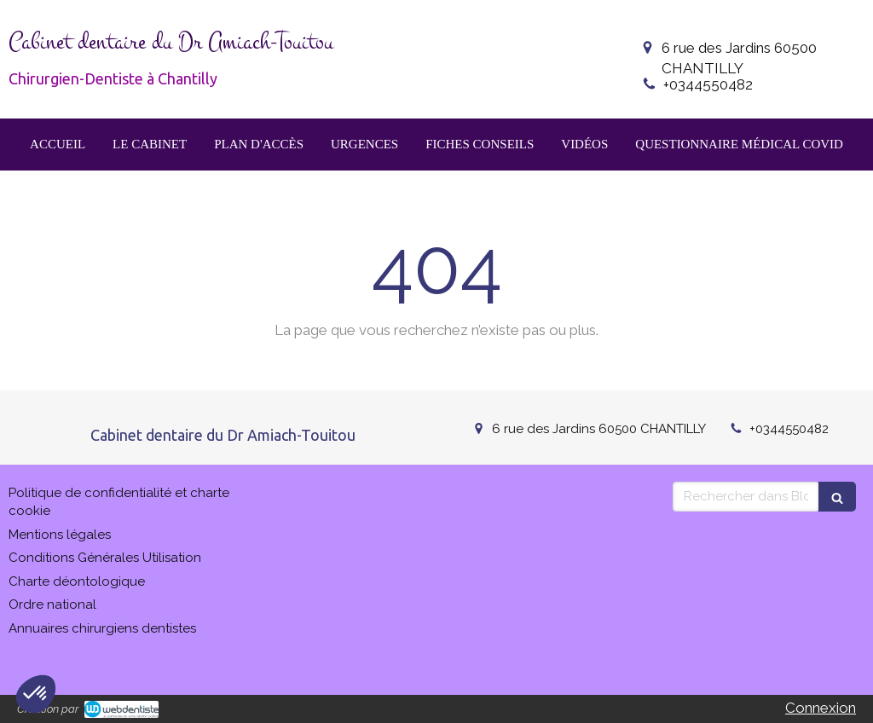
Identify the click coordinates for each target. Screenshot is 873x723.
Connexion (820, 707)
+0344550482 (708, 84)
